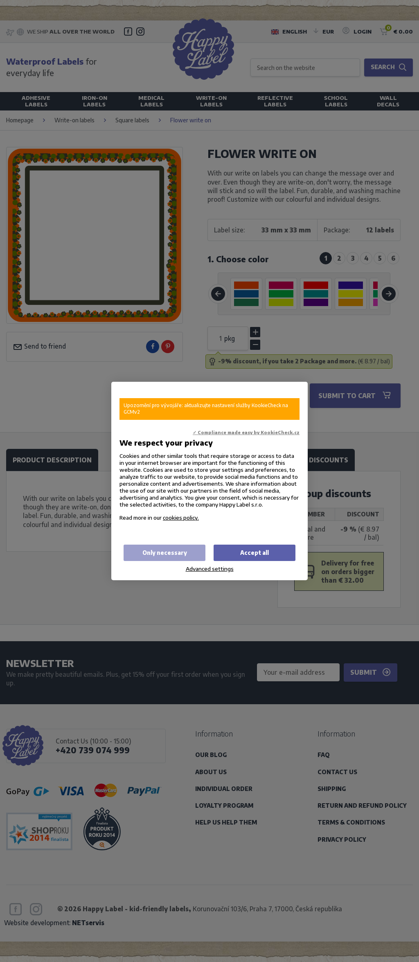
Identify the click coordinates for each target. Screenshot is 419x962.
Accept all (254, 552)
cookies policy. (181, 517)
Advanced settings (210, 568)
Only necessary (164, 552)
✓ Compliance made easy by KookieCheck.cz (246, 432)
